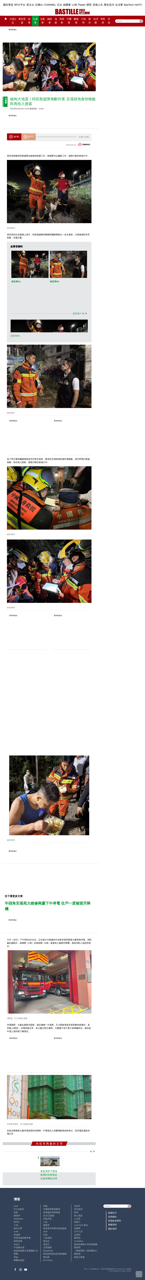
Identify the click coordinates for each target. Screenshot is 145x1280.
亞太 (59, 4)
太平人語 (78, 1231)
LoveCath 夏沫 (81, 1225)
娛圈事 (67, 4)
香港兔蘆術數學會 (22, 1238)
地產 (56, 21)
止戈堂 (77, 1218)
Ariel (16, 1206)
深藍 (16, 1212)
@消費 (95, 21)
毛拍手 (77, 1206)
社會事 (35, 21)
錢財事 (49, 21)
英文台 (30, 4)
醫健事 (76, 21)
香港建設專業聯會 (51, 1212)
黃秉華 (77, 1228)
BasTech (129, 4)
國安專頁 (8, 4)
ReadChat (48, 1250)
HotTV (138, 4)
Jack (45, 1231)
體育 (89, 4)
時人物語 (78, 1215)
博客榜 (102, 21)
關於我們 (112, 1229)
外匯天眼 (47, 1218)
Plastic (82, 4)
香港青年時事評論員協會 (55, 1228)
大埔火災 (12, 21)
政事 (29, 21)
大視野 (83, 21)
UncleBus (78, 1241)
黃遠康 (17, 1234)
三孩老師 (47, 1238)
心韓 (74, 4)
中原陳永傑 (19, 1247)
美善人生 (98, 4)
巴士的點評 (19, 1209)
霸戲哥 (46, 1225)
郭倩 (76, 1212)
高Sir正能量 (48, 1215)
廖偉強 (77, 1238)
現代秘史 (78, 1209)
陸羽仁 (17, 1222)
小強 (16, 1225)
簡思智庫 (18, 1241)
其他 (109, 21)
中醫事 (69, 21)
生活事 (119, 4)
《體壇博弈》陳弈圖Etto (85, 1250)
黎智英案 (22, 21)
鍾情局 (17, 1215)
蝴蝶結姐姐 (19, 1260)
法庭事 (42, 21)
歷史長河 (109, 4)
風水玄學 (18, 1228)
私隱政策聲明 (114, 1220)
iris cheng (47, 1260)
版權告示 (112, 1213)
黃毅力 (77, 1222)
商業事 (61, 21)
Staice (17, 1244)
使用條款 (112, 1217)
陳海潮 (77, 1254)
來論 (16, 1257)
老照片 (46, 1244)
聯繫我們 (112, 1224)
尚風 (45, 1234)
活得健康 (47, 1247)
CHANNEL (50, 4)
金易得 (77, 1234)
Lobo (16, 1231)
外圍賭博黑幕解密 (51, 1209)
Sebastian (18, 1218)
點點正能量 (79, 1257)
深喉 (45, 1206)
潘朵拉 (46, 1241)
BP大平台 (19, 4)
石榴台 (39, 4)
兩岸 (89, 21)
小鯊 (45, 1222)
